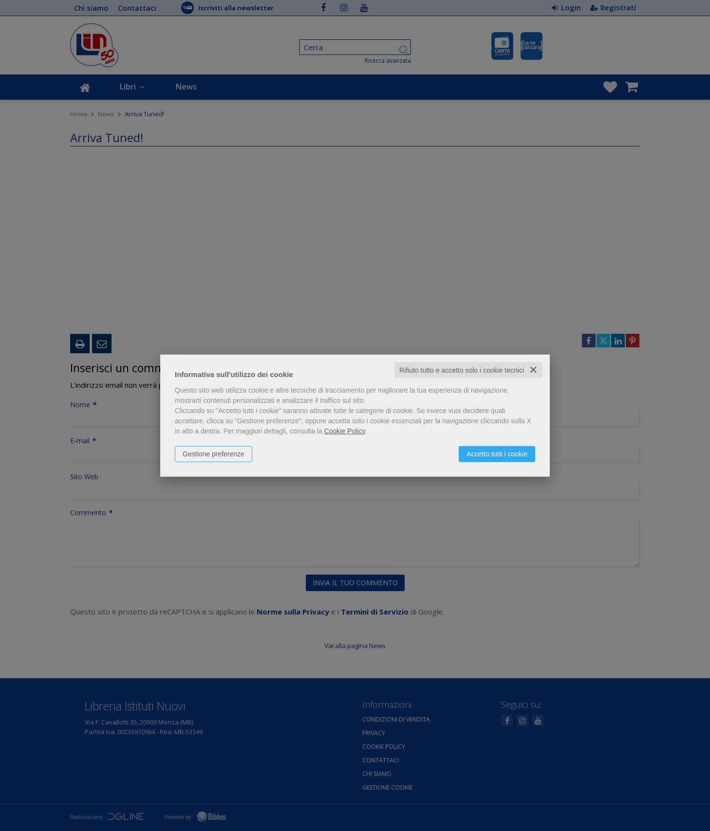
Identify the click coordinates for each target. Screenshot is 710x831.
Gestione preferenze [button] (213, 453)
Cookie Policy (344, 430)
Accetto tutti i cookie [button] (497, 453)
